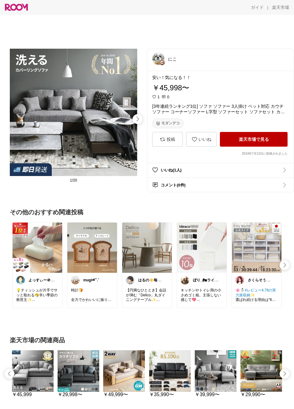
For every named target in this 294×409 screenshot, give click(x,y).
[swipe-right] (137, 119)
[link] (37, 247)
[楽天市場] (280, 7)
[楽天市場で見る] (254, 139)
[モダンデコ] (167, 123)
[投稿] (167, 139)
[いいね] (201, 139)
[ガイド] (257, 7)
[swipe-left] (9, 374)
